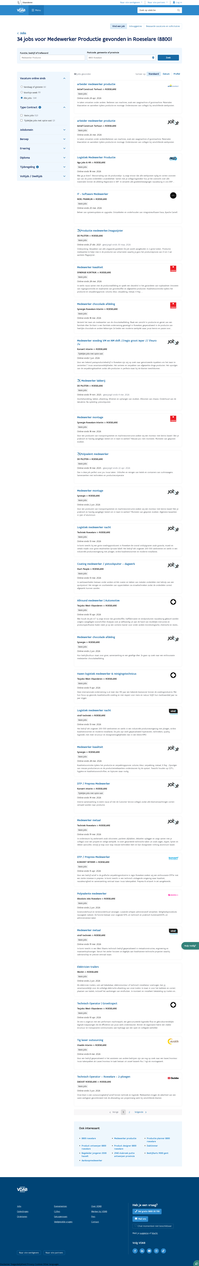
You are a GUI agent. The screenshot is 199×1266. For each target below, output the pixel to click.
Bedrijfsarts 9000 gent (157, 1153)
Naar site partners (156, 2)
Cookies (39, 1264)
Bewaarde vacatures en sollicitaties (163, 26)
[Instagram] (156, 1250)
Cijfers (57, 1211)
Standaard (154, 73)
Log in (179, 2)
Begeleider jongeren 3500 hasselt (94, 1154)
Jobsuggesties (135, 26)
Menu (38, 10)
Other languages (51, 1264)
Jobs (21, 33)
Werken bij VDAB (99, 1211)
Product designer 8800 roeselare (125, 1147)
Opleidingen (22, 1211)
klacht (155, 1233)
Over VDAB (96, 1206)
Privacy (31, 1264)
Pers (93, 1216)
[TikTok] (163, 1250)
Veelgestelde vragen (63, 1221)
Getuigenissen (60, 1216)
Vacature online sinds (43, 78)
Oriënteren (22, 1216)
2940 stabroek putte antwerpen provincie (124, 1154)
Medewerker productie (125, 1138)
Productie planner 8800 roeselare (158, 1140)
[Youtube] (149, 1250)
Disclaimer (5, 1264)
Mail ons (142, 1218)
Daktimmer (152, 1145)
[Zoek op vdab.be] (159, 10)
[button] (190, 946)
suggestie (144, 1233)
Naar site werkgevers (130, 2)
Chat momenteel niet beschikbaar (155, 1226)
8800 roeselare (89, 1138)
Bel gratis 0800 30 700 (149, 1211)
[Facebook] (135, 1250)
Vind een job (118, 26)
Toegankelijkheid (19, 1264)
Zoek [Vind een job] (168, 57)
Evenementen (60, 1206)
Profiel (177, 73)
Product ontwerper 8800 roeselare (94, 1147)
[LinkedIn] (142, 1250)
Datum (166, 73)
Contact (95, 1221)
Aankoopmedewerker (92, 1160)
